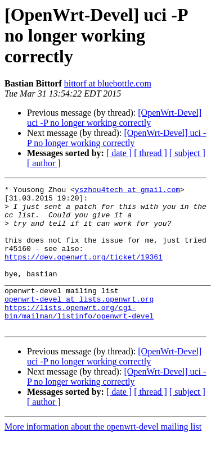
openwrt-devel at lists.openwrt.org (79, 322)
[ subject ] (187, 153)
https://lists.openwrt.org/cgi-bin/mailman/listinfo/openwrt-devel (79, 337)
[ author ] (44, 163)
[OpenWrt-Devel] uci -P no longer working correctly (114, 117)
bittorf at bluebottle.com (107, 83)
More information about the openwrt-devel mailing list (103, 455)
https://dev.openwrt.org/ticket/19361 (84, 272)
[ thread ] (150, 153)
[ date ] (119, 153)
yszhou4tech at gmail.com (127, 191)
